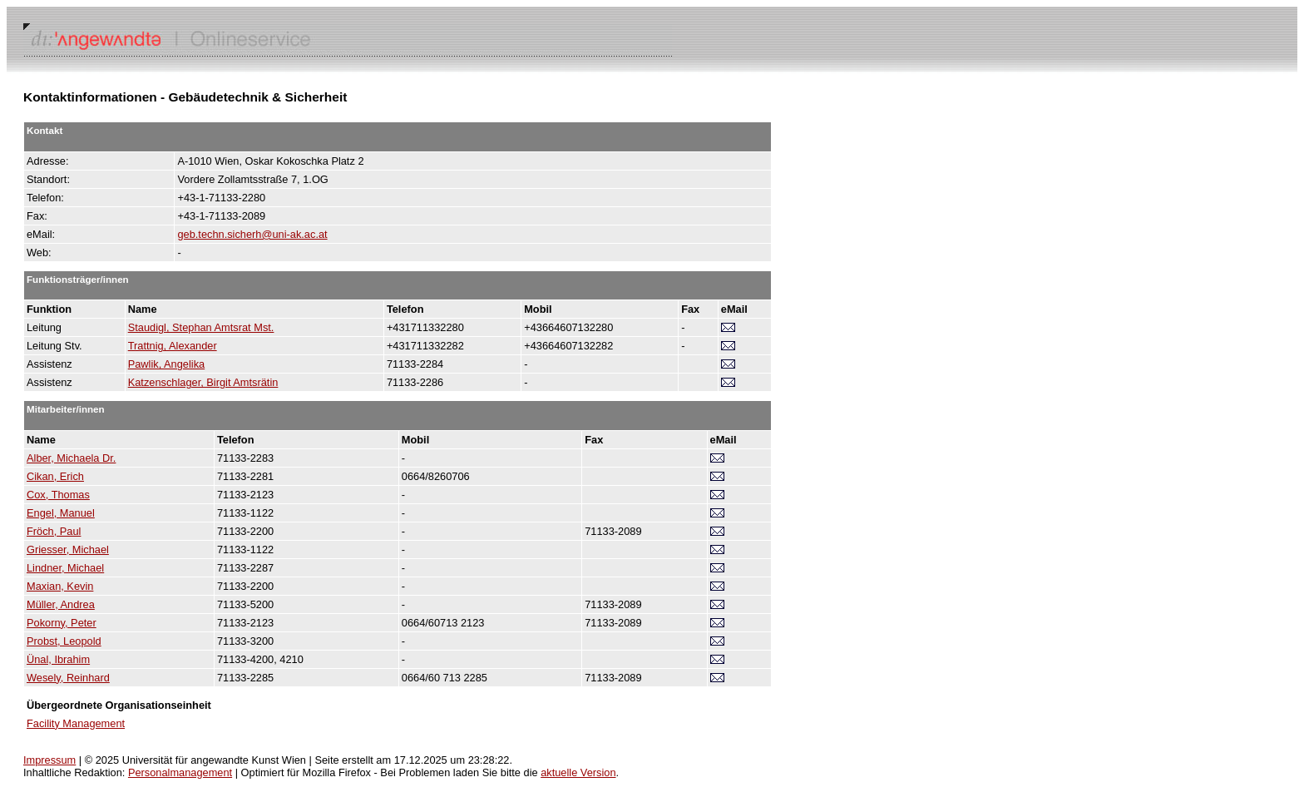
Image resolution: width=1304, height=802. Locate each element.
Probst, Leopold (64, 641)
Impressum (49, 760)
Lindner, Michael (65, 568)
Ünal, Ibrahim (58, 659)
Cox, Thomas (58, 494)
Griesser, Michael (68, 549)
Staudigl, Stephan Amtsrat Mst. (201, 327)
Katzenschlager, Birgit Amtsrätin (203, 382)
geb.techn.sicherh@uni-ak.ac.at (252, 234)
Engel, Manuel (61, 513)
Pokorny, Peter (61, 622)
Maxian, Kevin (60, 586)
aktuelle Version (578, 772)
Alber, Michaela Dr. (71, 458)
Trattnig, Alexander (172, 345)
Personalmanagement (180, 772)
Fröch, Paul (54, 531)
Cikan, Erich (55, 476)
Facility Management (76, 723)
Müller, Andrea (61, 604)
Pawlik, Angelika (166, 364)
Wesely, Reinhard (68, 677)
